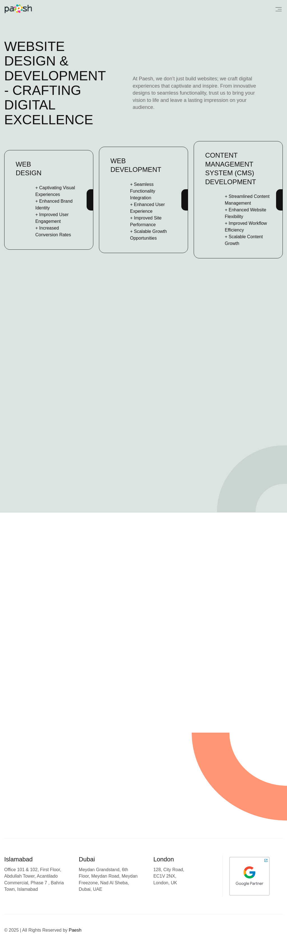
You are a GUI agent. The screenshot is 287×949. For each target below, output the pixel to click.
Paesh (75, 930)
